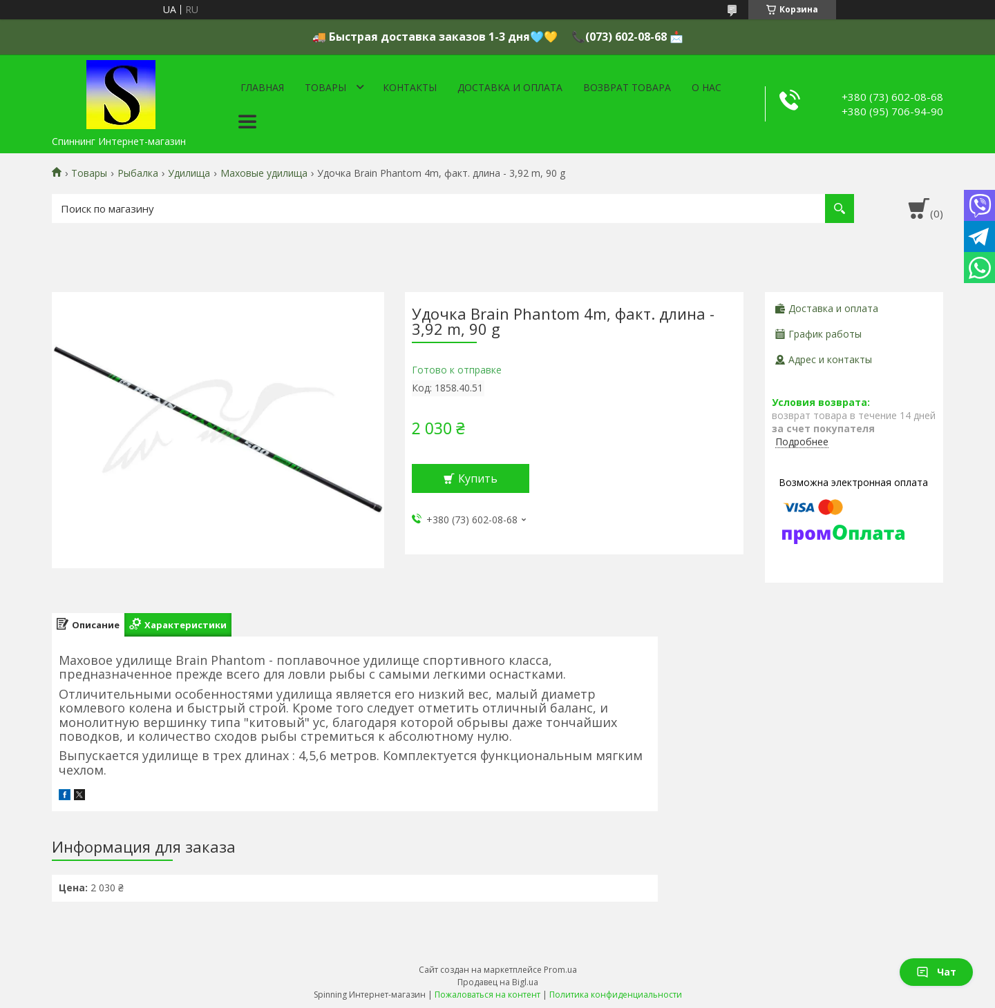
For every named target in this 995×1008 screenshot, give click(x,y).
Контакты (410, 87)
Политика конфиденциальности (615, 994)
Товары (325, 87)
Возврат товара (627, 87)
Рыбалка (137, 173)
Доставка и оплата (509, 87)
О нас (706, 87)
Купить (478, 478)
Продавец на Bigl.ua (497, 982)
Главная (262, 87)
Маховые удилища (263, 173)
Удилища (189, 173)
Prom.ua (560, 970)
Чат (936, 971)
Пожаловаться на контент (487, 994)
